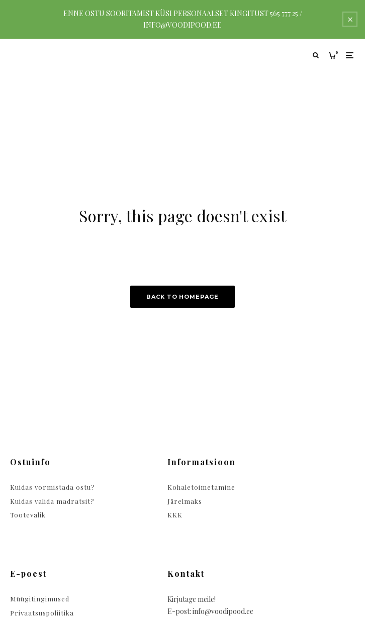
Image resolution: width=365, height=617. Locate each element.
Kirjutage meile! (191, 599)
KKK (174, 514)
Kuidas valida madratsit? (52, 501)
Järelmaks (184, 501)
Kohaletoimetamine (201, 487)
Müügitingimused (39, 598)
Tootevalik (28, 514)
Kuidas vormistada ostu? (52, 487)
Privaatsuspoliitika (42, 612)
